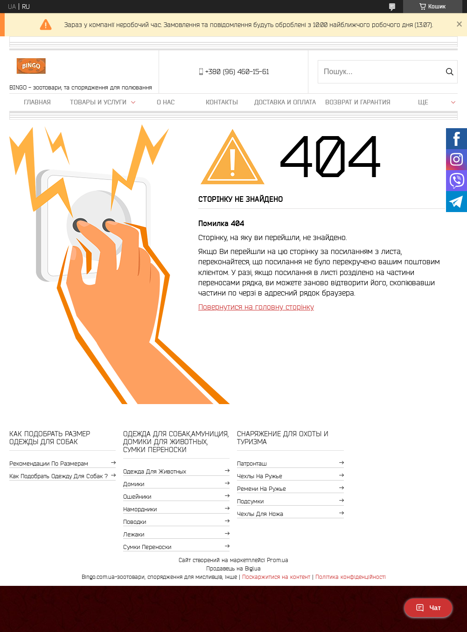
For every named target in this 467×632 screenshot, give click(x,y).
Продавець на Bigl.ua (233, 568)
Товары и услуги (98, 102)
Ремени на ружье (261, 488)
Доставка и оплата (285, 102)
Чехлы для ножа (260, 513)
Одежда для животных (154, 471)
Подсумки (250, 501)
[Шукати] (449, 71)
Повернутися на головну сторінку (256, 306)
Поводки (134, 521)
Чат (428, 608)
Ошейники (137, 496)
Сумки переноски (147, 546)
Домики (133, 484)
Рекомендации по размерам (48, 463)
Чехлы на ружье (259, 476)
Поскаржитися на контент (276, 577)
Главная (37, 102)
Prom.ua (277, 560)
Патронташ (252, 463)
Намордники (140, 509)
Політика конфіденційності (350, 577)
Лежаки (133, 534)
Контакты (222, 102)
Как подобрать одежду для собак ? (58, 476)
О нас (165, 102)
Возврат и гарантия (357, 102)
